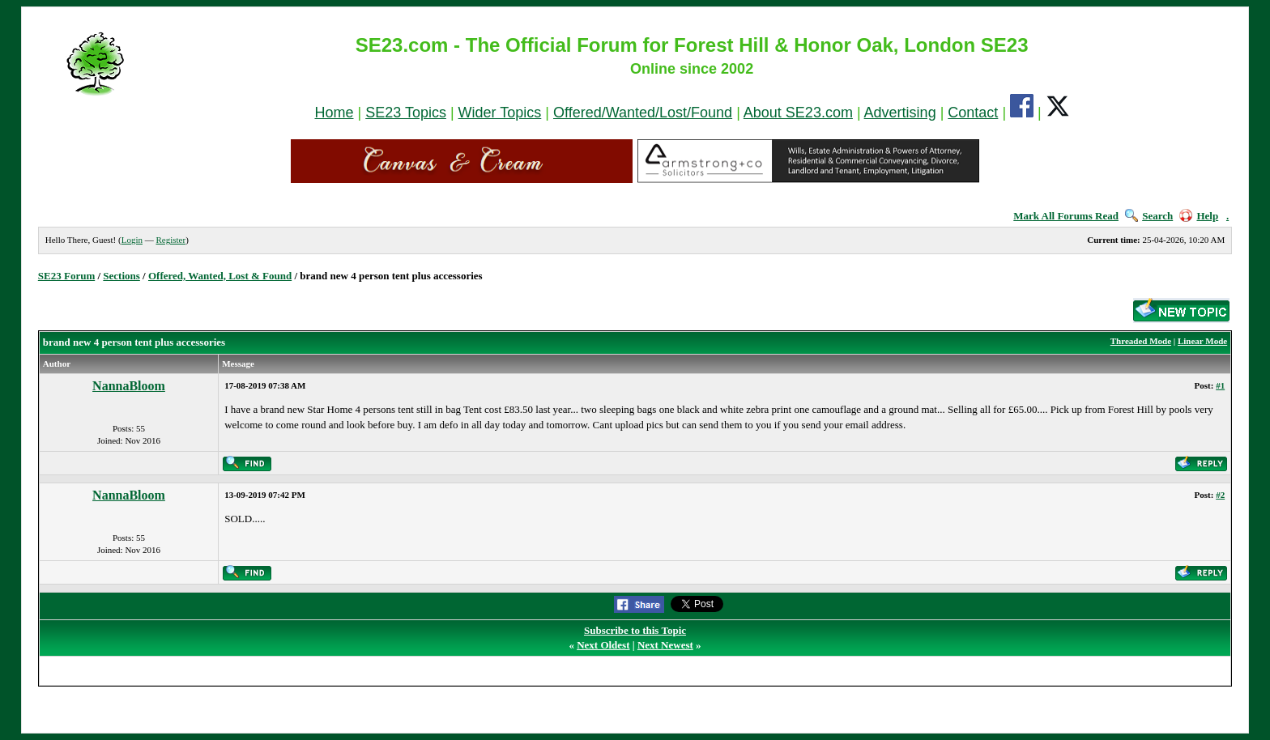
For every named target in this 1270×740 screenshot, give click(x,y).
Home (333, 112)
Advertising (900, 112)
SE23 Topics (405, 112)
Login (132, 240)
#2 (1220, 495)
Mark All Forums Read (1066, 216)
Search (1149, 216)
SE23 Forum (66, 276)
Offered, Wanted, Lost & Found (220, 276)
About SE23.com (798, 112)
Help (1198, 216)
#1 (1220, 385)
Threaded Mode (1140, 341)
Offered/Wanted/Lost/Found (642, 112)
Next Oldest (603, 645)
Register (170, 240)
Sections (121, 276)
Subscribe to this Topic (635, 630)
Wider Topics (500, 112)
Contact (973, 112)
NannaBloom (128, 386)
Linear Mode (1202, 341)
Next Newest (665, 645)
